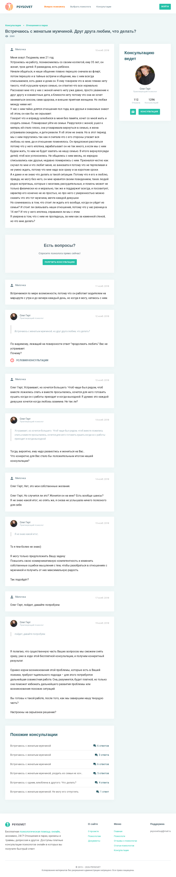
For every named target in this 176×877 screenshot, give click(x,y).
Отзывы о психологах (125, 841)
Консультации (13, 25)
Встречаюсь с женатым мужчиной (30, 745)
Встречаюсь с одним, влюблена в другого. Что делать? (43, 782)
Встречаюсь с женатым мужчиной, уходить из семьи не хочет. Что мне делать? (46, 773)
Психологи (119, 836)
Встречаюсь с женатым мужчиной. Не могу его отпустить (44, 791)
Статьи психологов (124, 845)
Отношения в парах (37, 25)
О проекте (93, 831)
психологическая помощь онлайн (40, 831)
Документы (94, 841)
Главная (118, 831)
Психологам (94, 836)
